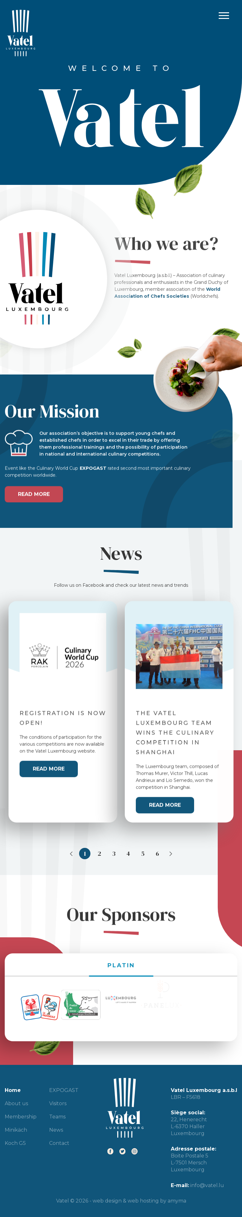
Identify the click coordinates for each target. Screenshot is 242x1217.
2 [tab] (99, 853)
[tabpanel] (63, 704)
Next (171, 853)
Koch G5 (15, 1143)
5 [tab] (143, 853)
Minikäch (16, 1130)
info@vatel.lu (207, 1185)
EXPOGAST (63, 1090)
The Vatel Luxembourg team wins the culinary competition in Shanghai (175, 726)
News (56, 1130)
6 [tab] (157, 853)
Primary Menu (222, 16)
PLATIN (121, 952)
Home (13, 1090)
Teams (57, 1117)
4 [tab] (128, 853)
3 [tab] (114, 853)
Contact (59, 1143)
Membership (21, 1117)
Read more (34, 487)
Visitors (57, 1103)
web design (107, 1201)
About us (16, 1103)
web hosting (143, 1201)
